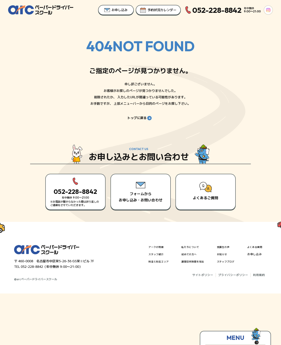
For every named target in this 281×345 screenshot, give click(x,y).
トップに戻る (139, 120)
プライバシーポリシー (233, 326)
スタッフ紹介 (157, 305)
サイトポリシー (202, 326)
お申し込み (257, 305)
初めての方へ (191, 305)
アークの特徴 (157, 298)
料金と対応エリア (160, 313)
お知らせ (225, 305)
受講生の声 (226, 298)
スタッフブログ (229, 313)
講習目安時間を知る (195, 313)
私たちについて (192, 298)
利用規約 (259, 326)
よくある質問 (259, 298)
